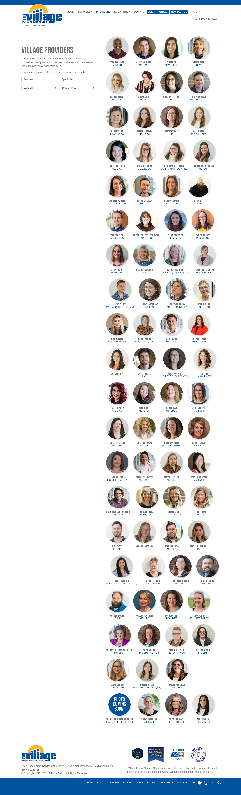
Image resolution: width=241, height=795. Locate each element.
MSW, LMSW (144, 168)
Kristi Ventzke (199, 408)
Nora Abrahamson (144, 546)
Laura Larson (198, 442)
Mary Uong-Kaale (198, 477)
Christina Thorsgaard (204, 166)
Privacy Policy (56, 773)
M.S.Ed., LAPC (199, 134)
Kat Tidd (204, 373)
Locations (121, 12)
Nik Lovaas (117, 546)
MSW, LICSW (117, 134)
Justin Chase (144, 373)
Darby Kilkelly (144, 200)
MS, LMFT (204, 168)
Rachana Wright (121, 581)
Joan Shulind (204, 304)
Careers (113, 782)
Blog (100, 782)
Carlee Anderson (117, 166)
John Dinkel (171, 339)
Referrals (166, 782)
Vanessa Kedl (203, 719)
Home (70, 12)
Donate (139, 12)
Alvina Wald (199, 62)
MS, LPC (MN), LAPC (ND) (174, 168)
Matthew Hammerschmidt (118, 512)
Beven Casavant (199, 97)
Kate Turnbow (117, 408)
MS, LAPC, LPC (204, 272)
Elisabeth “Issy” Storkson (146, 235)
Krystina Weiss (171, 442)
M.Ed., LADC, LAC (144, 341)
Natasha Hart (174, 512)
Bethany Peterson (172, 97)
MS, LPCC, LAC (176, 722)
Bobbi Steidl (117, 131)
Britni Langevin (144, 131)
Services (84, 12)
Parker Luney (171, 546)
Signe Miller (149, 650)
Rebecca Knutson (180, 581)
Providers (103, 12)
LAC (144, 376)
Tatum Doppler (147, 685)
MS (171, 134)
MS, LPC (117, 65)
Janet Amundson (177, 304)
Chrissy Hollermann (174, 166)
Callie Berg (198, 131)
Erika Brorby (117, 270)
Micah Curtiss (147, 512)
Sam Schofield (172, 615)
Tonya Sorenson (149, 719)
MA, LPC (144, 203)
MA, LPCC (117, 410)
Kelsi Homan (172, 408)
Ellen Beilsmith (176, 235)
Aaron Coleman (117, 62)
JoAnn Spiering (144, 339)
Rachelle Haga (153, 581)
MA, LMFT (144, 65)
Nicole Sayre (201, 512)
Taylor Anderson (177, 685)
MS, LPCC (144, 134)
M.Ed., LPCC (117, 238)
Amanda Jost (144, 97)
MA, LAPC (117, 99)
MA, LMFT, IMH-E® (149, 652)
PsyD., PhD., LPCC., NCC (119, 722)
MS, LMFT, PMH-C (171, 445)
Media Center (146, 782)
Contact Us (179, 12)
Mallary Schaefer (144, 477)
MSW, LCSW (171, 65)
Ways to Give (186, 782)
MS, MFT (199, 203)
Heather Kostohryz (204, 270)
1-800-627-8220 (208, 18)
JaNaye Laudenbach (150, 304)
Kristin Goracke (144, 442)
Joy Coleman (117, 373)
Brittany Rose (172, 131)
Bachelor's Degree (117, 341)
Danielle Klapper (117, 200)
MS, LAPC (144, 99)
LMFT (172, 99)
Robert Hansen (117, 615)
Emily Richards (203, 235)
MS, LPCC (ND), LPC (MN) (174, 272)
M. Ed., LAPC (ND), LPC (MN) (121, 583)
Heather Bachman (174, 270)
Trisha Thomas (176, 719)
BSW (198, 65)
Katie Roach (144, 408)
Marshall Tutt (171, 477)
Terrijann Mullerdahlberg (119, 719)
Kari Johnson (174, 373)
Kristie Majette (117, 442)
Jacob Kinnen (120, 304)
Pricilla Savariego (199, 546)
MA (199, 549)
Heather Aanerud (144, 270)
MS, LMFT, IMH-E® (117, 480)
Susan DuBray (117, 685)
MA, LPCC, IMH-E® (177, 307)
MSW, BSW (117, 272)
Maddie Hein (117, 477)
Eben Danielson (117, 235)
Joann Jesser (117, 339)
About (89, 782)
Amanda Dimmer (117, 97)
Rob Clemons (207, 581)
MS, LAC (117, 618)
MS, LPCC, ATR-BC (117, 203)
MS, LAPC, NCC (176, 652)
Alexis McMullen (144, 62)
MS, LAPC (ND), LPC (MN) (120, 307)
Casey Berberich (144, 166)
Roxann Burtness (144, 615)
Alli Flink (171, 62)
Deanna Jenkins (171, 200)
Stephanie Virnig (204, 650)
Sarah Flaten (198, 615)
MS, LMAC (149, 722)
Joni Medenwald (199, 339)
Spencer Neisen (176, 650)
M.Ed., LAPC (203, 722)
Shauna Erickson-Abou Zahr (119, 650)
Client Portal (157, 12)
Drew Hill (199, 200)
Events (128, 782)
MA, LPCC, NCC (198, 99)
